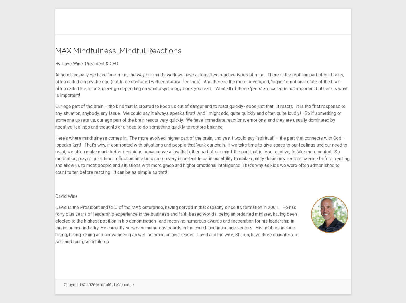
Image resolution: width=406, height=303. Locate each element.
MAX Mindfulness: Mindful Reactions (118, 50)
